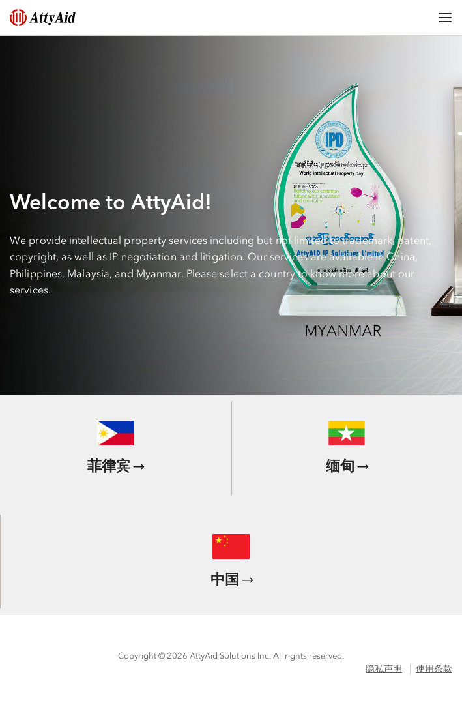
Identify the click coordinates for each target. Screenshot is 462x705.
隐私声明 (384, 668)
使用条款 (434, 668)
